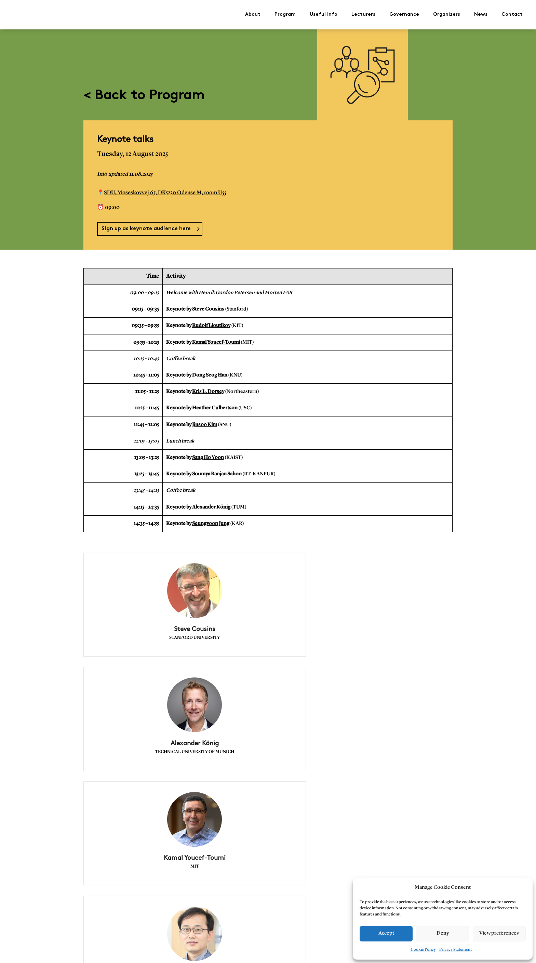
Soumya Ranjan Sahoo (217, 470)
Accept (386, 933)
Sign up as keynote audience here (146, 225)
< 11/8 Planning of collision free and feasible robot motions (149, 923)
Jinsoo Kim (204, 421)
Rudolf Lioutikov (211, 322)
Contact (512, 13)
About (252, 13)
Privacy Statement (455, 950)
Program (285, 13)
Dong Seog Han (209, 371)
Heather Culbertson (215, 404)
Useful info (323, 13)
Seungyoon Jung (210, 520)
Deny (443, 933)
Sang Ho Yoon (208, 454)
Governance (404, 13)
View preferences (499, 933)
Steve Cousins (208, 305)
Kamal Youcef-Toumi (216, 338)
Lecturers (363, 13)
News (480, 13)
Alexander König (211, 503)
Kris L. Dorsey (208, 388)
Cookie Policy (423, 950)
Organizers (446, 13)
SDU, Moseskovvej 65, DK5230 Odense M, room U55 (165, 189)
